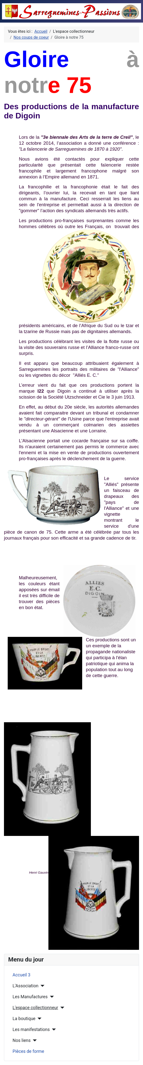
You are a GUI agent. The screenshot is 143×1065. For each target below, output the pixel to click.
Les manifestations (31, 1029)
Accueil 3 (22, 974)
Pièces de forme (28, 1051)
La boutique (24, 1018)
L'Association (25, 985)
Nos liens (22, 1040)
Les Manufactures (30, 996)
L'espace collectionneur (35, 1007)
